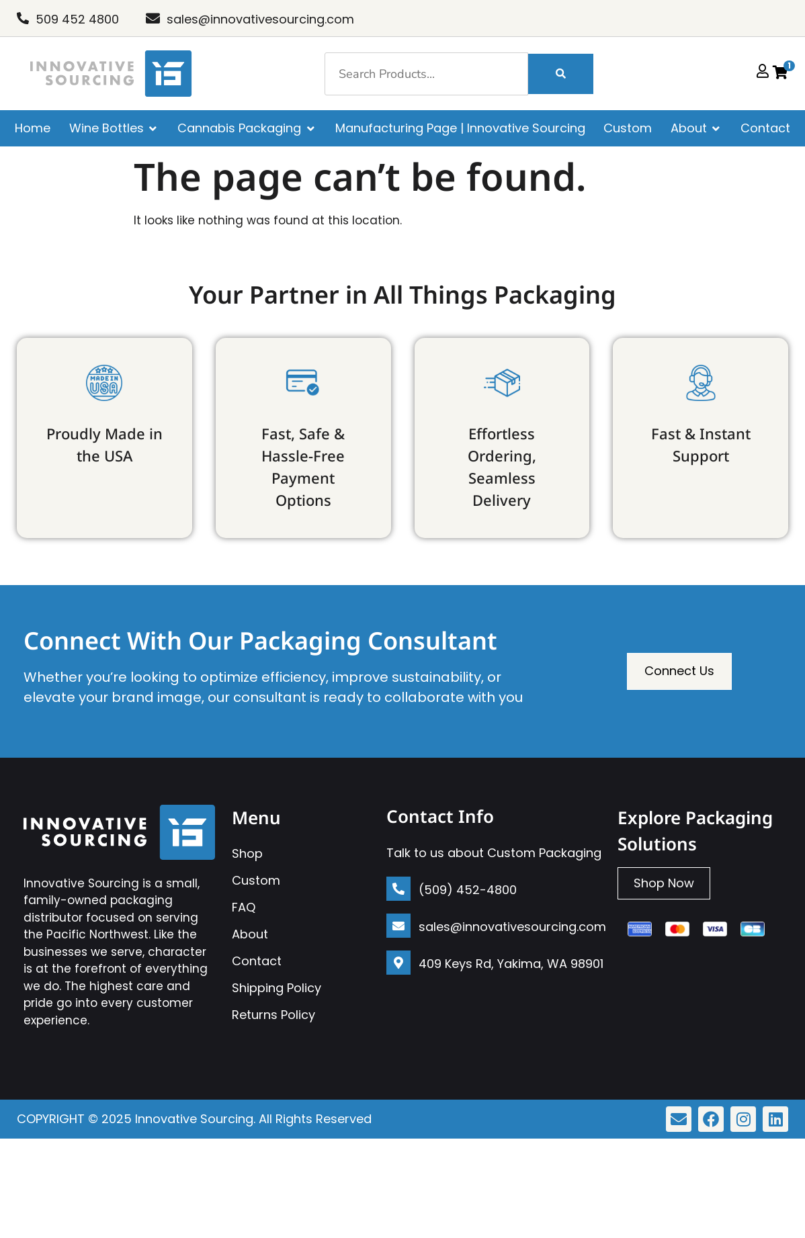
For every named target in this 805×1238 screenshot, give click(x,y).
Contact (257, 961)
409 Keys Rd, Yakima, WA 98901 (511, 963)
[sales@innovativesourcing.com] (153, 18)
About (250, 934)
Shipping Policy (276, 987)
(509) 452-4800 (468, 889)
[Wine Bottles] (114, 128)
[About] (696, 128)
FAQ (243, 907)
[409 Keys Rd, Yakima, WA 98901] (398, 962)
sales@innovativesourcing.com (260, 19)
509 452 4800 (77, 19)
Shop (247, 853)
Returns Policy (273, 1014)
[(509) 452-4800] (398, 889)
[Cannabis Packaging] (247, 128)
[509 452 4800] (23, 18)
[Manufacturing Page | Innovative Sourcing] (460, 128)
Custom (256, 880)
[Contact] (765, 128)
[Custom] (627, 128)
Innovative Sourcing (194, 1118)
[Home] (32, 128)
